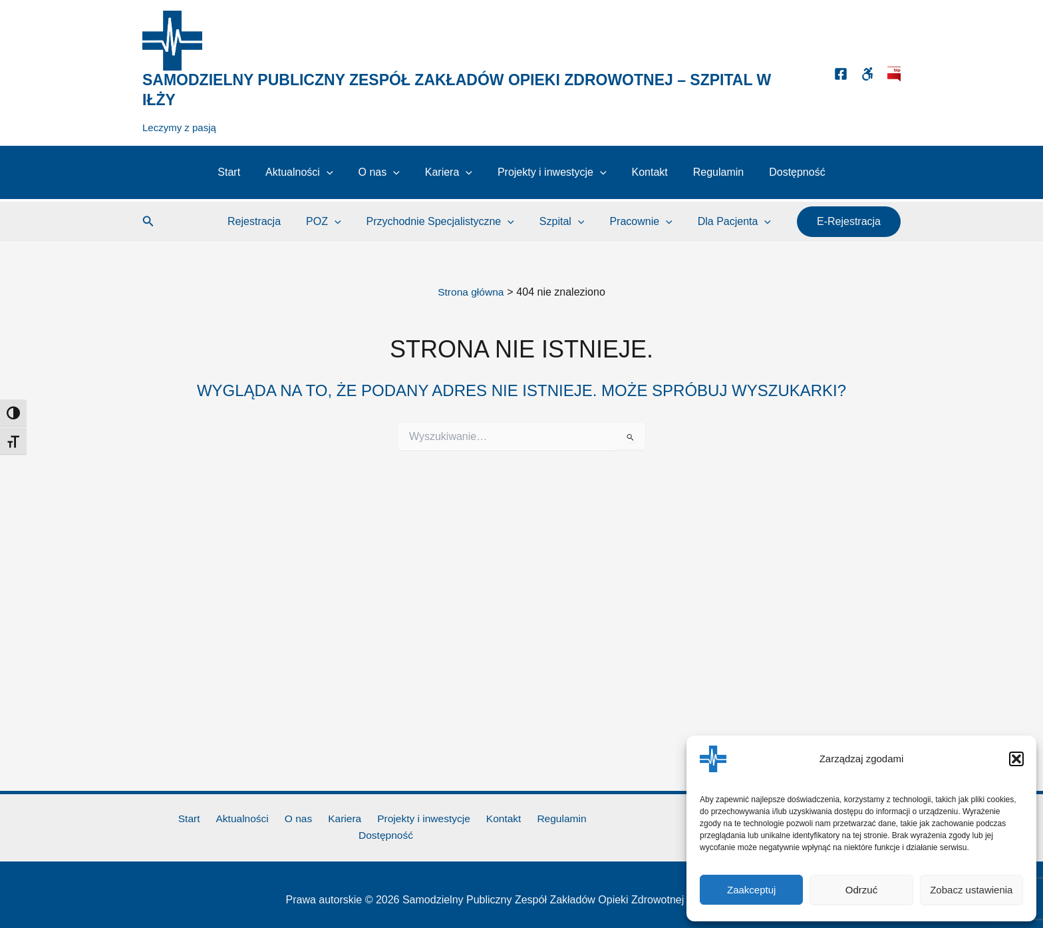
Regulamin (708, 172)
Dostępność (783, 172)
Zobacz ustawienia (971, 889)
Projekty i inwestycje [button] (550, 172)
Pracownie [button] (646, 222)
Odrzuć (861, 889)
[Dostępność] (867, 74)
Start (242, 172)
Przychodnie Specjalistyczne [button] (453, 222)
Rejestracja (276, 221)
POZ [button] (341, 222)
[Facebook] (840, 74)
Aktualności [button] (309, 172)
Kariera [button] (450, 172)
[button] (1016, 759)
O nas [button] (384, 172)
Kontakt (644, 172)
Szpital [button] (572, 222)
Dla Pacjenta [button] (736, 222)
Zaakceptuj (751, 889)
